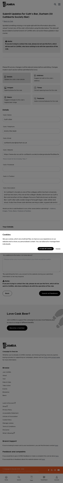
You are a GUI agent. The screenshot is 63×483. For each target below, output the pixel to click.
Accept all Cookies (45, 248)
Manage (58, 248)
